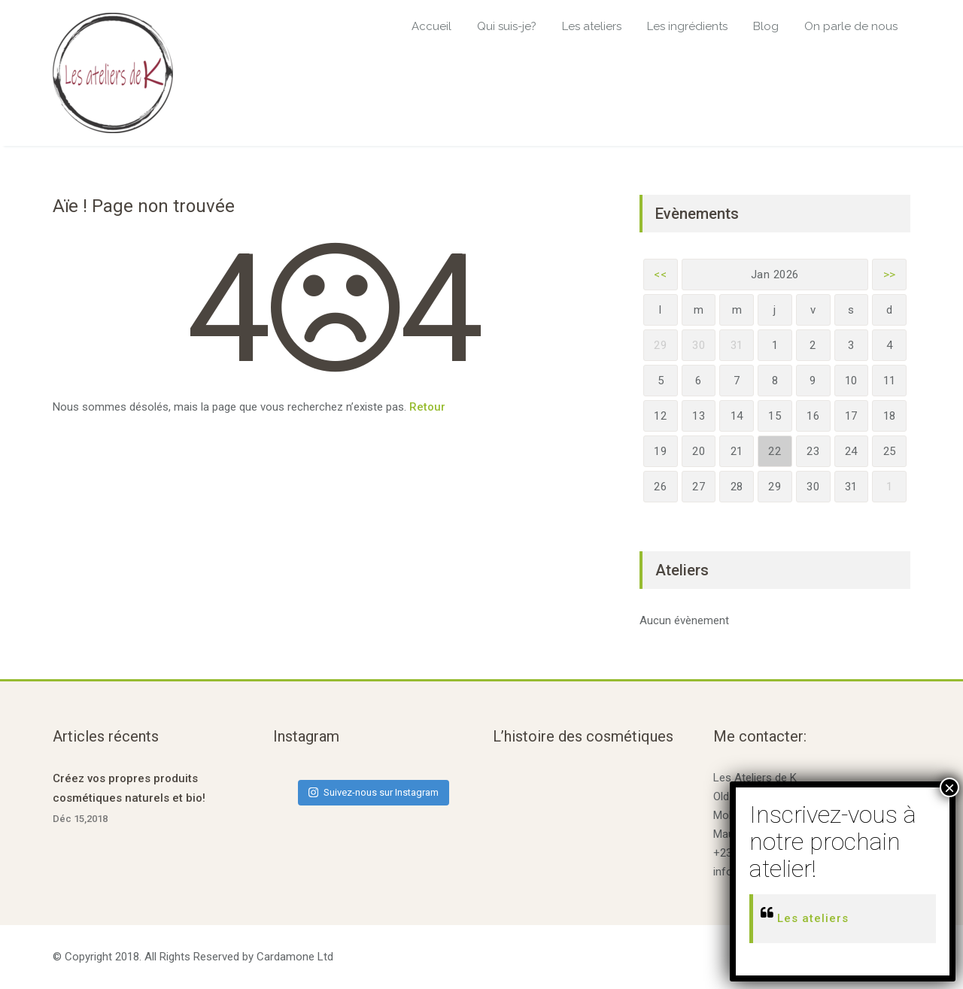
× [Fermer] (949, 787)
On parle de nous (851, 26)
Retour (427, 407)
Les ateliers (591, 26)
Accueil (431, 26)
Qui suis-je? (506, 26)
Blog (766, 26)
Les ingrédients (687, 26)
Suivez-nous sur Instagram (373, 792)
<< (660, 274)
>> (889, 274)
